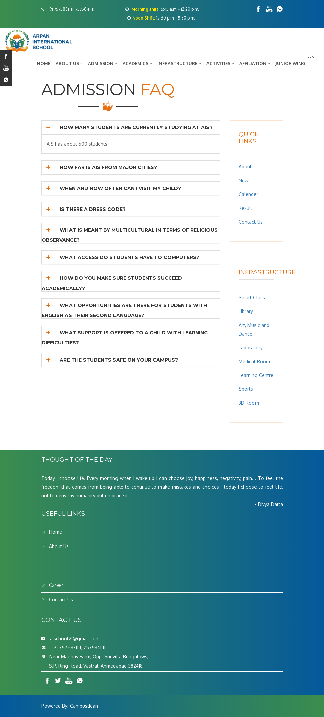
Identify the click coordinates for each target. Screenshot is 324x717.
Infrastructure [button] (179, 63)
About (245, 166)
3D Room (249, 403)
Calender (248, 194)
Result (245, 208)
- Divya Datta (269, 504)
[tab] (131, 127)
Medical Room (254, 361)
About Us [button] (69, 63)
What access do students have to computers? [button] (120, 257)
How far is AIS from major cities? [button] (99, 167)
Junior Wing (290, 63)
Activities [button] (220, 63)
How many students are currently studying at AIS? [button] (127, 127)
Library (246, 311)
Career (56, 585)
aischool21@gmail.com (75, 638)
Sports (246, 389)
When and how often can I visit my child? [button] (111, 188)
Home (43, 63)
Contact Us (251, 222)
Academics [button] (137, 63)
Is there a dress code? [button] (84, 209)
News (245, 180)
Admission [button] (102, 63)
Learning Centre (256, 375)
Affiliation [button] (254, 63)
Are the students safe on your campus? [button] (110, 360)
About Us (59, 546)
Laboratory (251, 347)
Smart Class (252, 297)
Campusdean (84, 706)
